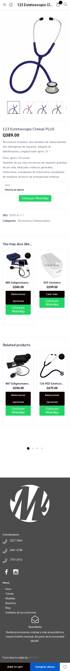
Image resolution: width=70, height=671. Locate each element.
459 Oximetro (52, 282)
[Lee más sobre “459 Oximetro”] (52, 294)
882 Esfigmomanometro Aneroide (18, 282)
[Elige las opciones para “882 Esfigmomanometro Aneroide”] (18, 298)
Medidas (10, 598)
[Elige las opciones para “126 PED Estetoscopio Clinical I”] (52, 399)
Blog (7, 607)
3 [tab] (37, 448)
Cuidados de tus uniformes (20, 612)
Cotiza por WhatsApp (35, 198)
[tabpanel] (18, 397)
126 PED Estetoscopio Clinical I (52, 383)
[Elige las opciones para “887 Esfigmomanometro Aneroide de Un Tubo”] (18, 399)
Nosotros (10, 603)
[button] (58, 4)
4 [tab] (42, 448)
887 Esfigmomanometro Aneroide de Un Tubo (18, 383)
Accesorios (25, 220)
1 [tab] (28, 448)
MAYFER (33, 657)
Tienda (9, 593)
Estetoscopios (41, 220)
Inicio (8, 589)
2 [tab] (33, 448)
